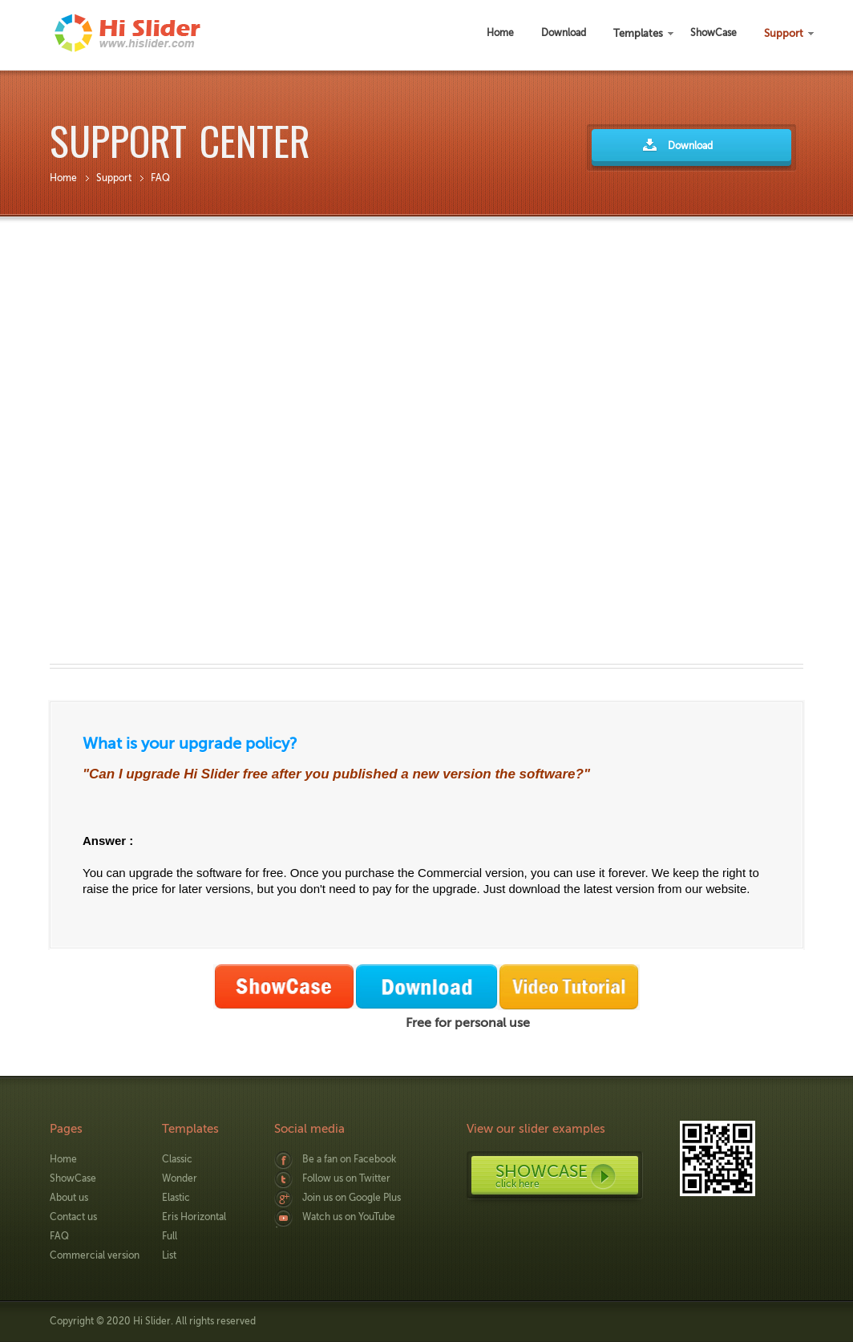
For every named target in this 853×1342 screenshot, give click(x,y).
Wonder (179, 1178)
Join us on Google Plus (351, 1197)
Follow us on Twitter (346, 1178)
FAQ (160, 178)
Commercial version (94, 1255)
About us (69, 1197)
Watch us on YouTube (348, 1217)
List (169, 1255)
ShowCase (73, 1178)
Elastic (176, 1197)
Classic (177, 1159)
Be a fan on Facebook (349, 1159)
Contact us (73, 1217)
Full (169, 1236)
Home (63, 178)
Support (113, 178)
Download (690, 146)
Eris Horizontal (194, 1217)
